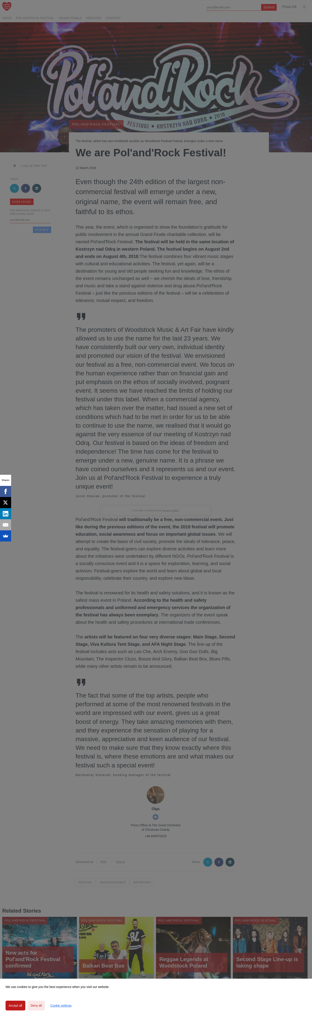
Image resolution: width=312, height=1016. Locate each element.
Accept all (15, 1005)
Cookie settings (61, 1005)
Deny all (36, 1005)
